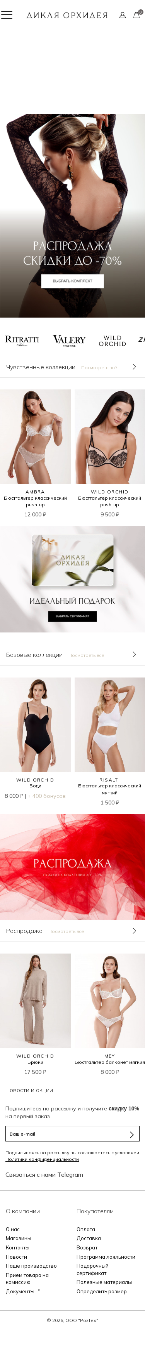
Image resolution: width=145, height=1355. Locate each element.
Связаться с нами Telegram (44, 1174)
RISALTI (109, 780)
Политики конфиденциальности (42, 1159)
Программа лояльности (106, 1257)
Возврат (87, 1247)
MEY (109, 1056)
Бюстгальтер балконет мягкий (110, 1062)
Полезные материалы (104, 1282)
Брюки (35, 1062)
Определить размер (102, 1291)
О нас (13, 1229)
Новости (16, 1257)
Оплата (86, 1229)
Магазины (18, 1238)
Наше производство (31, 1266)
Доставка (89, 1238)
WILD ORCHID (110, 492)
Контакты (17, 1247)
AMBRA (35, 492)
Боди (35, 786)
